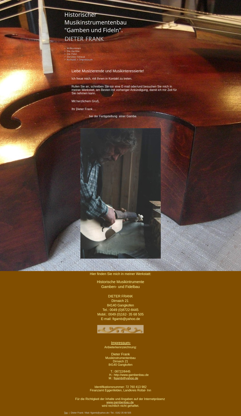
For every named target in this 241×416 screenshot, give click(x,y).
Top (66, 412)
